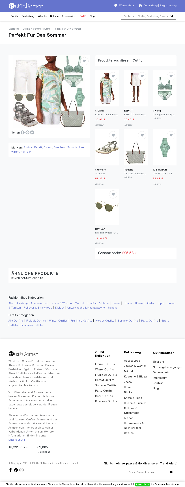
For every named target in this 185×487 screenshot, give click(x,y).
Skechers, (60, 147)
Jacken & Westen (61, 303)
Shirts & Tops (155, 303)
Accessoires (69, 16)
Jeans (116, 303)
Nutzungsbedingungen (167, 367)
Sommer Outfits (42, 29)
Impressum (160, 378)
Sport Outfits (104, 396)
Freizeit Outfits (36, 321)
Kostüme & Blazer (98, 303)
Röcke (139, 303)
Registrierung (168, 6)
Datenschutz (16, 440)
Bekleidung (27, 16)
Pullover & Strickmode (38, 308)
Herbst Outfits (105, 321)
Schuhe (54, 16)
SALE (83, 16)
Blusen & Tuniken (135, 403)
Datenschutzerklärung (167, 484)
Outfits (14, 16)
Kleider (59, 308)
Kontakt (158, 383)
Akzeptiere (142, 484)
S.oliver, (28, 147)
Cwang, (49, 147)
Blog (92, 16)
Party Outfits (149, 321)
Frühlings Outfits (81, 321)
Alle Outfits (15, 321)
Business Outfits (32, 325)
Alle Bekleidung (18, 303)
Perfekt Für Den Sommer (67, 29)
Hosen (128, 303)
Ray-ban (26, 152)
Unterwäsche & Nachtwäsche (86, 308)
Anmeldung (151, 6)
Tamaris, (73, 147)
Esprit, (39, 147)
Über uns (159, 362)
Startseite (14, 29)
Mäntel (79, 303)
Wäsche (42, 16)
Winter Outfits (58, 321)
